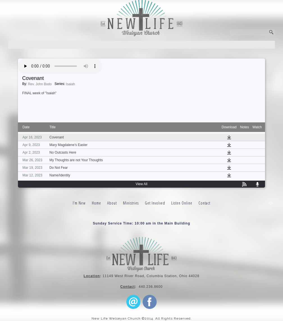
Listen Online (181, 203)
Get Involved (155, 203)
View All (141, 184)
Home (96, 203)
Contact (204, 203)
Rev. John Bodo (40, 84)
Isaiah (70, 84)
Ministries (131, 203)
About (112, 203)
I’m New (79, 203)
